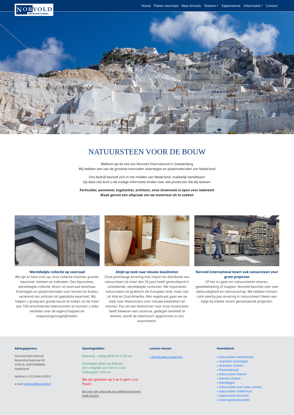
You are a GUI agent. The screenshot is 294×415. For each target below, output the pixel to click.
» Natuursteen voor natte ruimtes (239, 387)
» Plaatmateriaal (227, 370)
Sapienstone (231, 5)
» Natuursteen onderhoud (234, 391)
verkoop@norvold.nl (37, 384)
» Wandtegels (226, 383)
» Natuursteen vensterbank (235, 357)
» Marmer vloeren (229, 378)
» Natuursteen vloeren (232, 374)
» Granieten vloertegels (232, 361)
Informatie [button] (252, 5)
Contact (272, 5)
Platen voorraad (166, 5)
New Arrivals (191, 5)
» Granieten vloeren (230, 365)
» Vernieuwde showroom (166, 357)
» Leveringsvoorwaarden (233, 400)
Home (146, 5)
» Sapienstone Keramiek (233, 395)
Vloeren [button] (210, 5)
